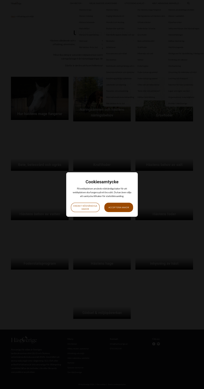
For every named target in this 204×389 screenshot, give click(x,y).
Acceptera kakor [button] (119, 207)
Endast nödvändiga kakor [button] (85, 207)
